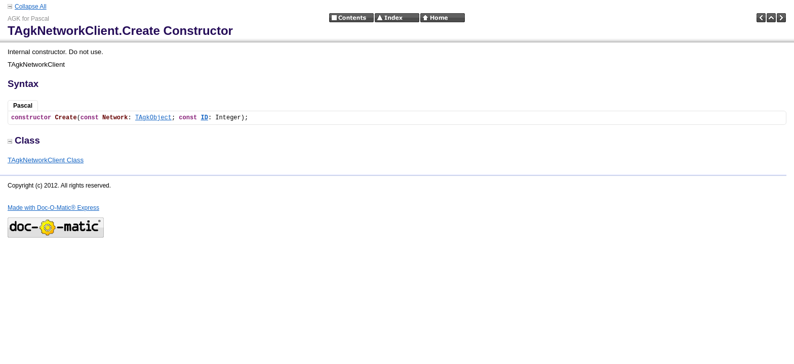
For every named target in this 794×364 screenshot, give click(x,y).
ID (204, 117)
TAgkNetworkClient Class (46, 160)
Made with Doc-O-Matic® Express (53, 207)
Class (24, 140)
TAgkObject (153, 117)
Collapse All (31, 6)
